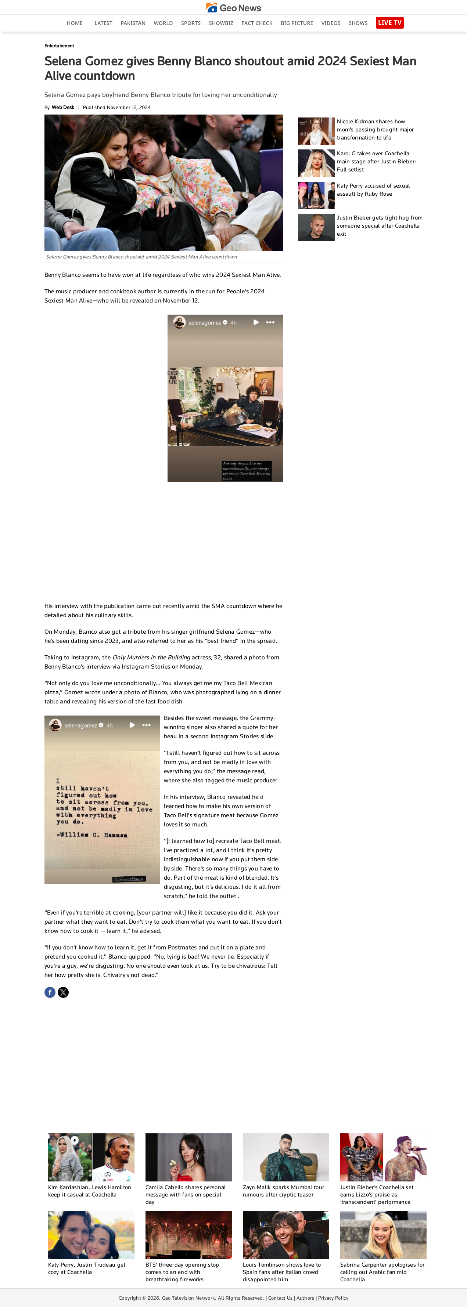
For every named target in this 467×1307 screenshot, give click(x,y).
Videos (331, 22)
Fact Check (257, 22)
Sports (191, 22)
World (163, 22)
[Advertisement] (164, 540)
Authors (306, 1298)
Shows (358, 22)
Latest (103, 22)
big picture (297, 22)
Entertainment (59, 45)
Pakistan (133, 22)
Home (75, 22)
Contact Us (280, 1298)
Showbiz (221, 22)
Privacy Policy (333, 1298)
